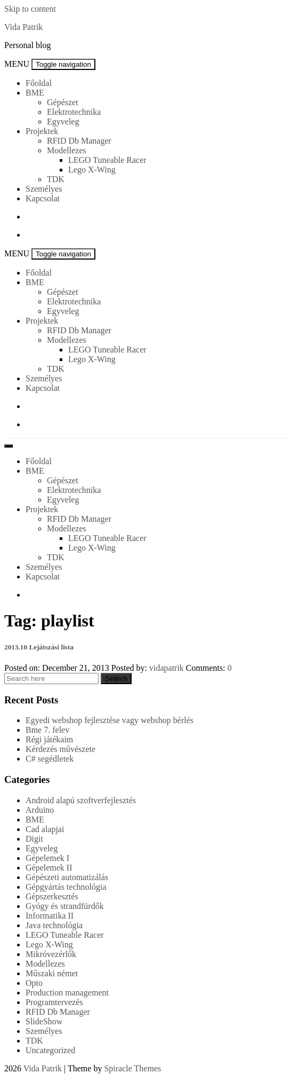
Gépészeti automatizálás (67, 877)
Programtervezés (54, 1002)
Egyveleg (63, 121)
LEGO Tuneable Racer (107, 159)
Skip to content (30, 8)
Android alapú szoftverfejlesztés (81, 800)
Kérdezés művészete (60, 749)
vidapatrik (166, 667)
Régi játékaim (49, 739)
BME (35, 92)
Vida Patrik (23, 27)
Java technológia (54, 925)
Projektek (42, 131)
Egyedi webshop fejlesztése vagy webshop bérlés (109, 720)
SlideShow (44, 1021)
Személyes (44, 188)
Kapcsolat (43, 198)
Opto (34, 982)
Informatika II (50, 915)
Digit (34, 838)
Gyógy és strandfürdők (65, 906)
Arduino (40, 809)
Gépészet (62, 102)
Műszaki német (52, 973)
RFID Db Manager (79, 140)
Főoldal (39, 83)
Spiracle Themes (132, 1068)
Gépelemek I (47, 858)
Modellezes (66, 150)
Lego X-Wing (92, 169)
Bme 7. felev (47, 729)
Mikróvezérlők (51, 954)
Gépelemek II (49, 867)
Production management (67, 992)
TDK (55, 179)
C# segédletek (50, 758)
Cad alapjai (45, 829)
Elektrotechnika (74, 111)
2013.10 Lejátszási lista (39, 647)
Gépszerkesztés (52, 896)
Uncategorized (50, 1050)
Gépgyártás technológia (66, 886)
